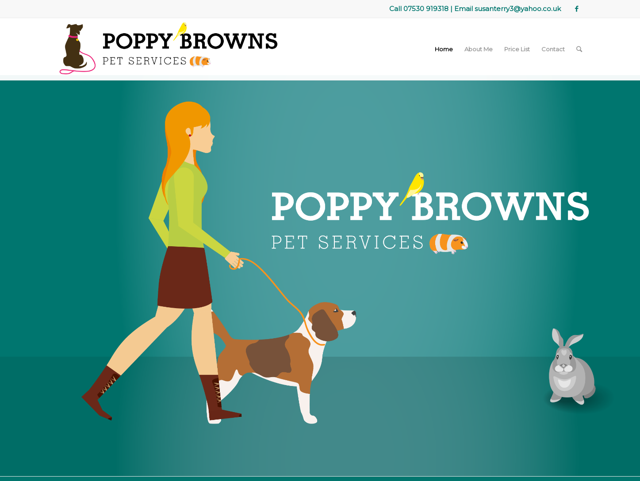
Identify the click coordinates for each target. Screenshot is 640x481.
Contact (553, 49)
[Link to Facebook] (577, 9)
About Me (478, 49)
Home (444, 49)
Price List (517, 49)
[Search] (579, 49)
